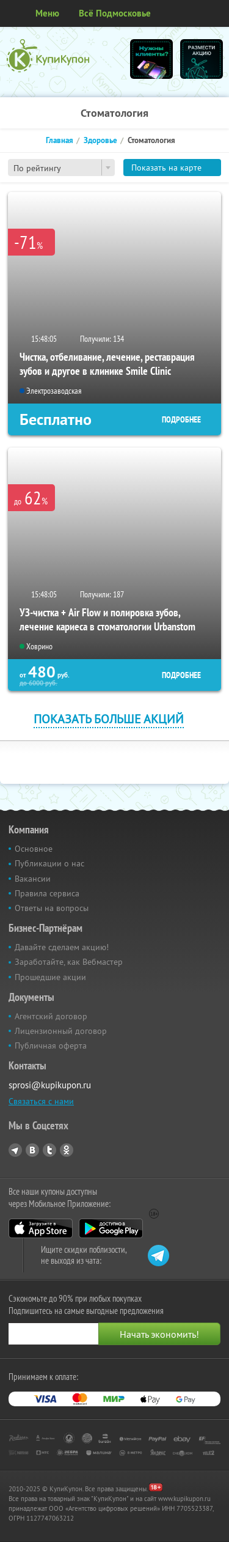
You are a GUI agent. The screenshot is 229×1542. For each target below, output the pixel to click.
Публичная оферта (51, 1045)
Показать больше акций (109, 718)
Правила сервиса (47, 893)
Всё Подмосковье (115, 13)
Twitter (49, 1150)
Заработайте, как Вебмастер (69, 961)
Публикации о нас (49, 863)
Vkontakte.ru (32, 1150)
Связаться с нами (41, 1101)
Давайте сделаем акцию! (62, 947)
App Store (41, 1228)
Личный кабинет (215, 13)
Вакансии (33, 878)
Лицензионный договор (61, 1030)
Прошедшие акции (50, 977)
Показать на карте (166, 167)
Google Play (111, 1228)
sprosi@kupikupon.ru (50, 1085)
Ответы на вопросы (52, 907)
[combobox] (61, 167)
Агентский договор (51, 1016)
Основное (34, 848)
